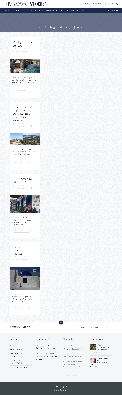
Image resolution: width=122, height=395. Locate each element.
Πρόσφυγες (39, 10)
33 (27, 188)
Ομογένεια (7, 10)
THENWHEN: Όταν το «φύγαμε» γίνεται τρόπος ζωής (100, 361)
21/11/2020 (17, 188)
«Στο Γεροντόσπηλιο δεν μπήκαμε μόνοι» (99, 348)
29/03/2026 (95, 366)
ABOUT (85, 4)
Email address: (73, 348)
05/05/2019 (17, 259)
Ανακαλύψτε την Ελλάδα (54, 10)
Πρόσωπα (17, 10)
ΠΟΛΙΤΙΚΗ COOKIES (18, 367)
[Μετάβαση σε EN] (111, 4)
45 (27, 126)
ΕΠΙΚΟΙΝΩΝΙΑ (97, 4)
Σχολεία (84, 10)
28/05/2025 (17, 51)
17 (27, 259)
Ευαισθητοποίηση (72, 10)
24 (27, 51)
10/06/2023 (17, 126)
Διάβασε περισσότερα (21, 91)
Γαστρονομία (28, 10)
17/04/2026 (95, 353)
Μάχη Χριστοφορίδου (19, 49)
